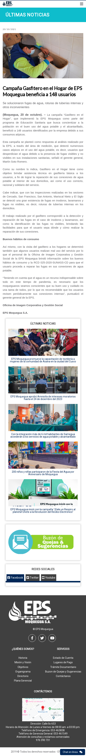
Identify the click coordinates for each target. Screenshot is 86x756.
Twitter (32, 577)
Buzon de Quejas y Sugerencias (63, 671)
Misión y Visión (23, 662)
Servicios (63, 649)
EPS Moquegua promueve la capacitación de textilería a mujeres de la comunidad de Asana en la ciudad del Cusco (43, 360)
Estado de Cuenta (63, 657)
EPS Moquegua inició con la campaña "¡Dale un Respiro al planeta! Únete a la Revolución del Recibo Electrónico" (43, 510)
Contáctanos (63, 676)
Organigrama (22, 671)
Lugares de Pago (63, 662)
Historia (23, 657)
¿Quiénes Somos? (23, 649)
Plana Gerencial (23, 680)
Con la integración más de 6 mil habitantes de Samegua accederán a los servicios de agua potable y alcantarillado (43, 435)
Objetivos (23, 667)
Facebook (15, 577)
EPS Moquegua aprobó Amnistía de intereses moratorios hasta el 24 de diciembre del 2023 (43, 398)
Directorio (22, 676)
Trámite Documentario (63, 667)
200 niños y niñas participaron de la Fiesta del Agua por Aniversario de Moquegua (43, 473)
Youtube (48, 577)
